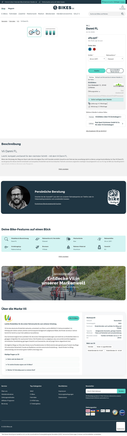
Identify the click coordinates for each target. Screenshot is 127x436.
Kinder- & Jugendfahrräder (104, 346)
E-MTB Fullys (34, 400)
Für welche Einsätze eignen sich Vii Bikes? (20, 364)
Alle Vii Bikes (73, 318)
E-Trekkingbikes (35, 403)
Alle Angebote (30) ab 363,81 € (96, 131)
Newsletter (90, 386)
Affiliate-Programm (7, 400)
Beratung (4, 403)
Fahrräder (12, 21)
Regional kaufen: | (114, 2)
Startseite (4, 21)
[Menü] (124, 423)
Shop (3, 8)
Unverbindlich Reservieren (115, 71)
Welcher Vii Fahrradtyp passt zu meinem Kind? (21, 370)
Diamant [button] (111, 59)
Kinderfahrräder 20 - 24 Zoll (114, 350)
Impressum (62, 391)
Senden (121, 391)
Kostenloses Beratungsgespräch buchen (48, 204)
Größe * (90, 55)
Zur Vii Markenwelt (63, 291)
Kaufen (96, 71)
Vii (18, 21)
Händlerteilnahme (7, 394)
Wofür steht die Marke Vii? (15, 359)
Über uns (4, 391)
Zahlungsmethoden (7, 397)
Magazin (11, 8)
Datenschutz (62, 397)
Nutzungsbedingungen (65, 394)
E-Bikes (32, 394)
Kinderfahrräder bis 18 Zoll (95, 350)
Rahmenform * (111, 55)
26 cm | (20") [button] (94, 59)
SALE (31, 391)
